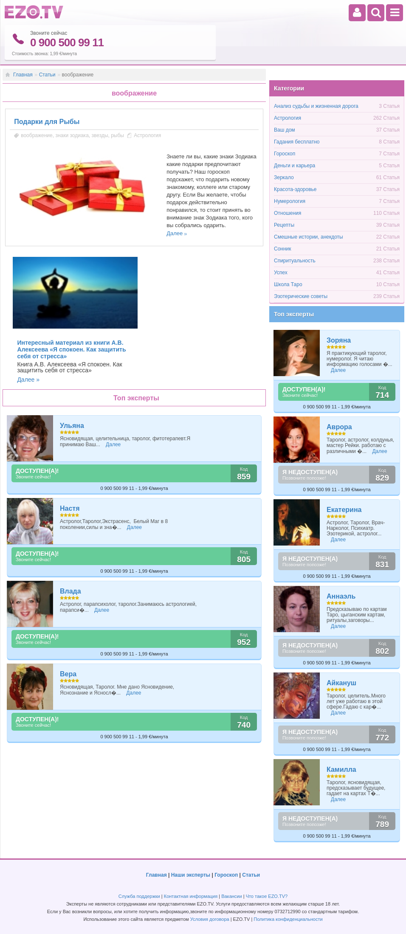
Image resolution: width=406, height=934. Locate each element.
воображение (37, 135)
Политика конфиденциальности (288, 918)
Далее (174, 233)
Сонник (282, 248)
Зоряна (339, 339)
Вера (68, 673)
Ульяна (72, 425)
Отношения (287, 213)
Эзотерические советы (300, 296)
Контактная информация (190, 895)
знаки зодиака (71, 135)
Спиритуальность (295, 260)
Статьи (47, 74)
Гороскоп (284, 153)
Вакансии (231, 895)
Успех (281, 272)
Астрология (147, 135)
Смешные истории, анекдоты (308, 236)
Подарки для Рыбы (46, 121)
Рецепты (284, 225)
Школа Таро (288, 284)
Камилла (341, 769)
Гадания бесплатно (296, 141)
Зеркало (284, 177)
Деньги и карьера (294, 165)
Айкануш (341, 682)
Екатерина (344, 509)
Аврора (339, 426)
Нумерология (289, 201)
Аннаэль (341, 595)
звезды (99, 135)
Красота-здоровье (295, 189)
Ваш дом (284, 129)
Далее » (28, 379)
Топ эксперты (294, 313)
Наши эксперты (190, 875)
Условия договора (209, 918)
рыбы (117, 135)
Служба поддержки (139, 895)
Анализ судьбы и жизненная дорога (316, 106)
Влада (70, 590)
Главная (23, 74)
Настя (70, 508)
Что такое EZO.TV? (267, 895)
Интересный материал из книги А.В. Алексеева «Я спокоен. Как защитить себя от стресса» (71, 349)
